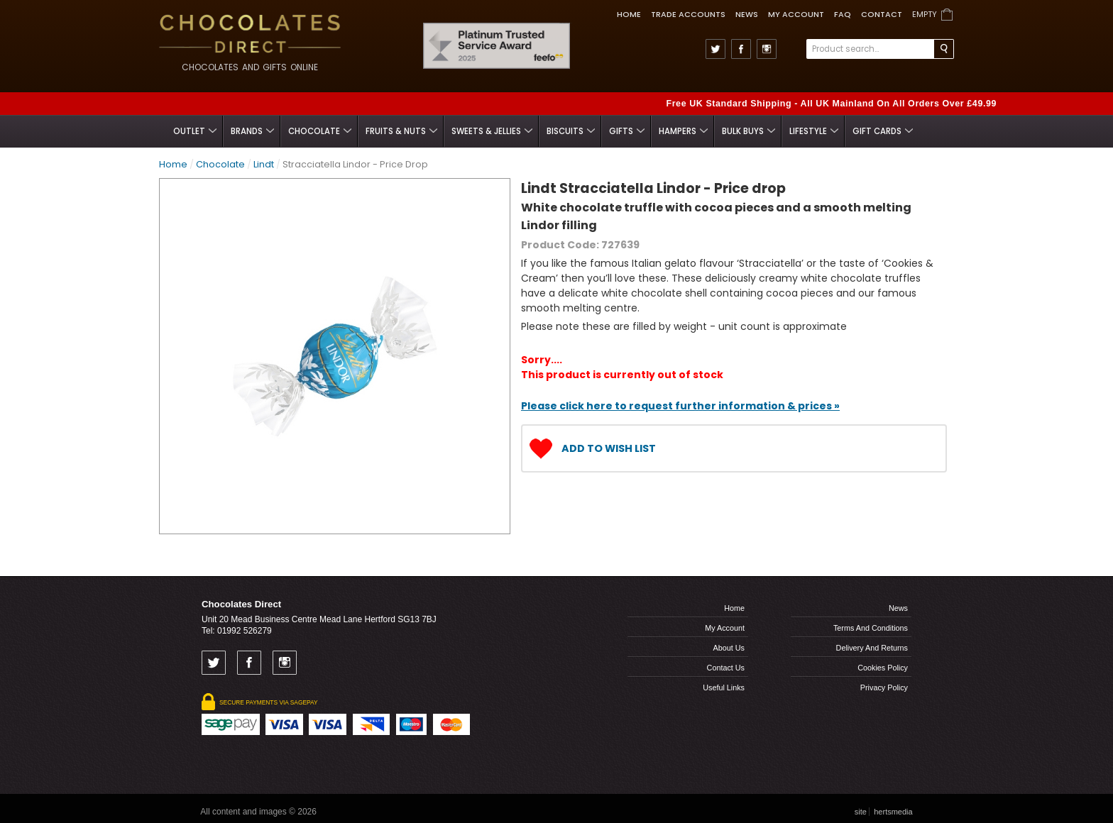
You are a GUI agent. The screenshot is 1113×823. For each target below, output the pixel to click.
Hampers (683, 131)
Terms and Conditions (870, 628)
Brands (252, 131)
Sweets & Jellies (491, 131)
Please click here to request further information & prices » (680, 406)
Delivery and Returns (872, 648)
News (746, 14)
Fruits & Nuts (401, 131)
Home (629, 14)
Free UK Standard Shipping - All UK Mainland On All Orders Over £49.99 (831, 104)
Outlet (194, 131)
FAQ (842, 14)
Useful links (724, 687)
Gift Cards (882, 131)
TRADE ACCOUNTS (688, 14)
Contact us (726, 667)
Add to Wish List (608, 448)
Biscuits (571, 131)
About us (729, 648)
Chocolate (319, 131)
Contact (881, 14)
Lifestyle (813, 131)
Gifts (627, 131)
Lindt (263, 164)
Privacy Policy (884, 687)
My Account (796, 14)
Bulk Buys (748, 131)
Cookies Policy (882, 667)
